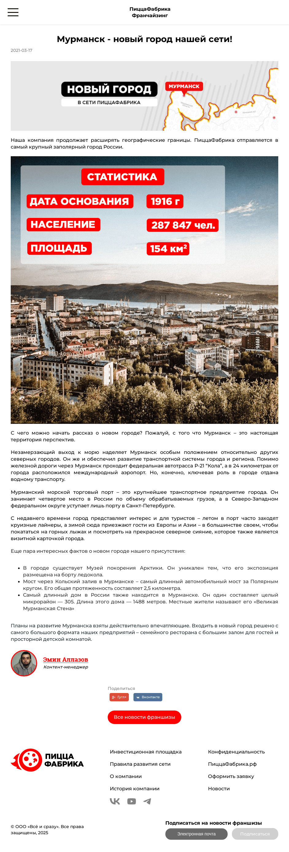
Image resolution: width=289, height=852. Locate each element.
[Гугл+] (119, 697)
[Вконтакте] (147, 697)
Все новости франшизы (144, 717)
